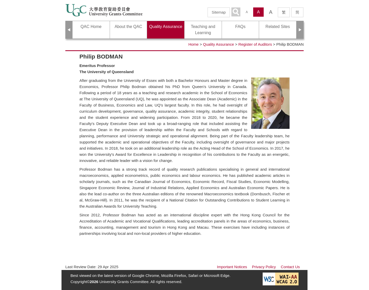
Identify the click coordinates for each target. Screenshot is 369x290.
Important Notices (232, 267)
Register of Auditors (255, 44)
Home (193, 44)
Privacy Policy (264, 267)
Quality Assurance (218, 44)
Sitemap (219, 12)
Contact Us (290, 267)
